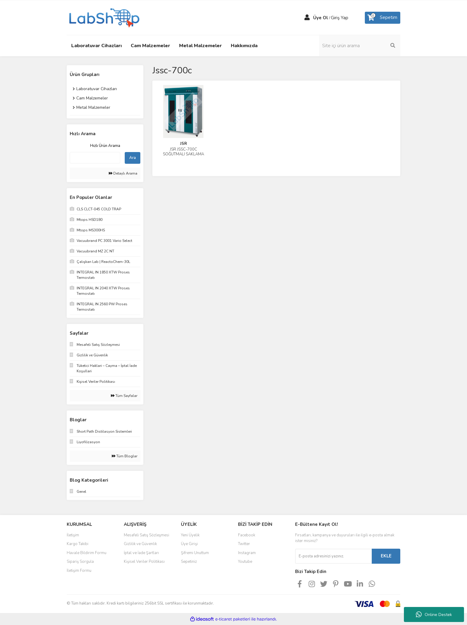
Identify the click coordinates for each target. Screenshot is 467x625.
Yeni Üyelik (190, 535)
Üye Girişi (189, 544)
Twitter (244, 544)
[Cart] (382, 18)
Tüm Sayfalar (124, 395)
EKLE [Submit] (386, 556)
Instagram (247, 553)
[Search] (359, 45)
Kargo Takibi (77, 544)
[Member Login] (307, 17)
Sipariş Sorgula (80, 561)
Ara (132, 157)
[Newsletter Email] (333, 556)
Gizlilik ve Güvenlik (140, 544)
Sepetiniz (189, 561)
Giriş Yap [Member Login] (339, 18)
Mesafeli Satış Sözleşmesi (146, 535)
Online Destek (434, 614)
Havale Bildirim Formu (86, 553)
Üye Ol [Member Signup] (320, 18)
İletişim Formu (79, 570)
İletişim (73, 535)
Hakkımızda (244, 45)
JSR (183, 143)
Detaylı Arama (123, 173)
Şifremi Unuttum (195, 553)
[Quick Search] (95, 157)
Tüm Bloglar (124, 456)
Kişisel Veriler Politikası (144, 561)
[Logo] (104, 17)
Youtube (245, 561)
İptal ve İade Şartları (141, 553)
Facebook (246, 535)
